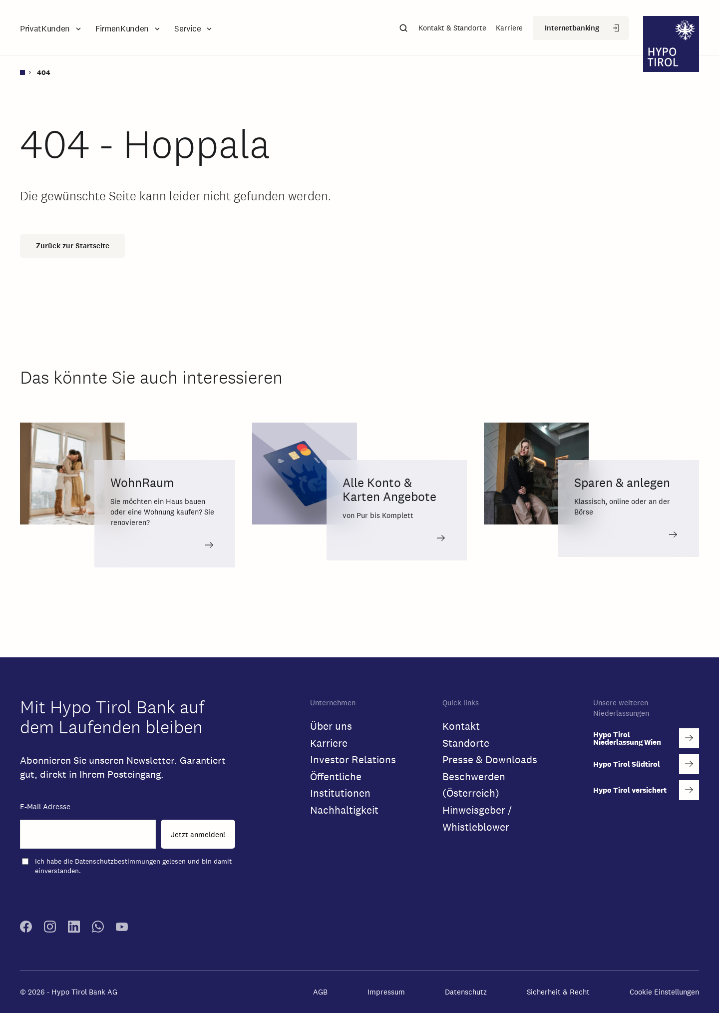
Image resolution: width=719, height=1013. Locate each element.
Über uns (331, 726)
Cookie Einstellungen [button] (664, 992)
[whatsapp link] (98, 930)
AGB (320, 992)
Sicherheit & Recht (558, 992)
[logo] (671, 45)
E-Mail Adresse (45, 806)
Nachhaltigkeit (344, 810)
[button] (51, 28)
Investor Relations (353, 759)
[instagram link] (50, 930)
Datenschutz (466, 992)
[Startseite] (26, 72)
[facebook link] (26, 930)
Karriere (329, 743)
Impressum (386, 992)
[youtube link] (122, 930)
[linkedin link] (74, 930)
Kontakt (461, 726)
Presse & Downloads (489, 759)
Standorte (465, 743)
